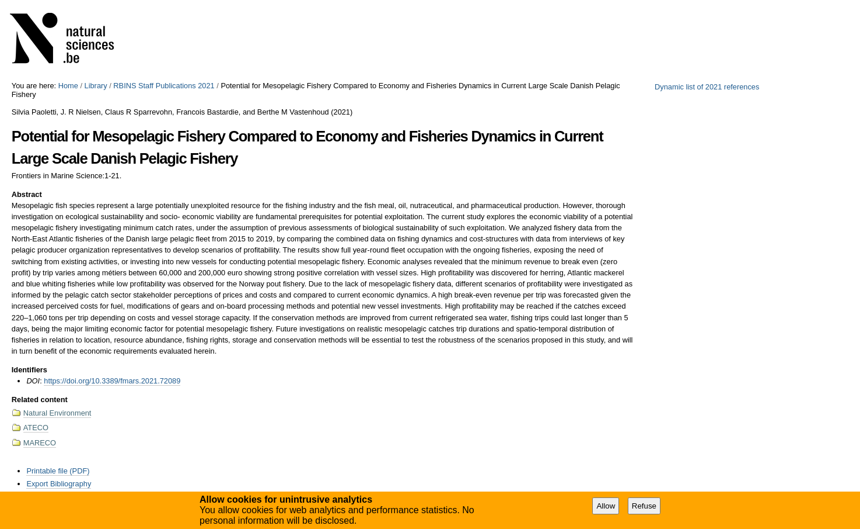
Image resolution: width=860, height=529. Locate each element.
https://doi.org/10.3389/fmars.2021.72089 (112, 380)
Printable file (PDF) (57, 470)
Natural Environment (57, 413)
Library (96, 85)
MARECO (39, 442)
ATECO (35, 427)
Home (68, 85)
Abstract (27, 194)
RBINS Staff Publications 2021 (163, 85)
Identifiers (29, 369)
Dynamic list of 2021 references (707, 86)
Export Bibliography (58, 483)
